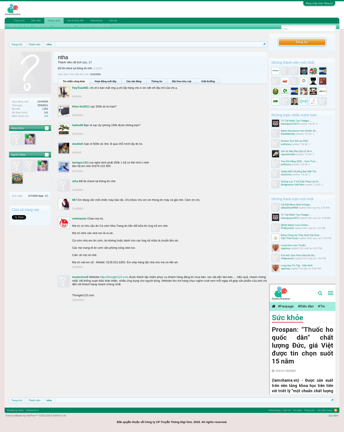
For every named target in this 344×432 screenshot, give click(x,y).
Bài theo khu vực (182, 81)
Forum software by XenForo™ (36, 415)
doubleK (78, 143)
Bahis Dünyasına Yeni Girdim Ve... (299, 130)
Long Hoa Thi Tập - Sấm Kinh (297, 265)
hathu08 (77, 125)
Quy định (334, 415)
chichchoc (286, 174)
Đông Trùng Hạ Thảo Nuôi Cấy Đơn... (301, 235)
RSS (335, 410)
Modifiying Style (15, 410)
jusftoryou (286, 144)
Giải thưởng (208, 81)
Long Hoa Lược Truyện (293, 245)
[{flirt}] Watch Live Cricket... (295, 225)
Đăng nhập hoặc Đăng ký (319, 3)
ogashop (285, 248)
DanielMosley (288, 134)
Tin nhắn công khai (74, 81)
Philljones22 (287, 228)
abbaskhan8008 (289, 207)
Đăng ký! (302, 42)
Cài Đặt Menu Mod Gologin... (296, 204)
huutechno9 (80, 277)
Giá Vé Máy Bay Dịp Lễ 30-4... (297, 151)
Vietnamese (32, 410)
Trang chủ (19, 20)
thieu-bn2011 (81, 106)
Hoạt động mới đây (105, 81)
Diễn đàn (36, 20)
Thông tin (156, 81)
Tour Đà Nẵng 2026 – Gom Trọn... (299, 161)
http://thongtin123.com (114, 277)
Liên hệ (113, 20)
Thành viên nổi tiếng (19, 26)
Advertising (96, 20)
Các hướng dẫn (75, 20)
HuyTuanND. (80, 87)
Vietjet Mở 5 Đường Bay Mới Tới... (299, 171)
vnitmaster (79, 218)
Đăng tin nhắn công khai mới (94, 26)
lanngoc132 (80, 162)
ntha (75, 181)
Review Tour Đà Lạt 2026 (294, 141)
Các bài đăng (133, 81)
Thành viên (54, 20)
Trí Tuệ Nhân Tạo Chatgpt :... (296, 120)
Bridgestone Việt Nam (292, 184)
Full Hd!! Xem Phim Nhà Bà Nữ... (298, 255)
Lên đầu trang (324, 410)
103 (46, 116)
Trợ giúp (297, 410)
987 (74, 199)
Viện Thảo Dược (289, 238)
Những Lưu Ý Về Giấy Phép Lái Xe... (300, 181)
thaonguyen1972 (290, 123)
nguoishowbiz (288, 154)
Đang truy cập (42, 26)
